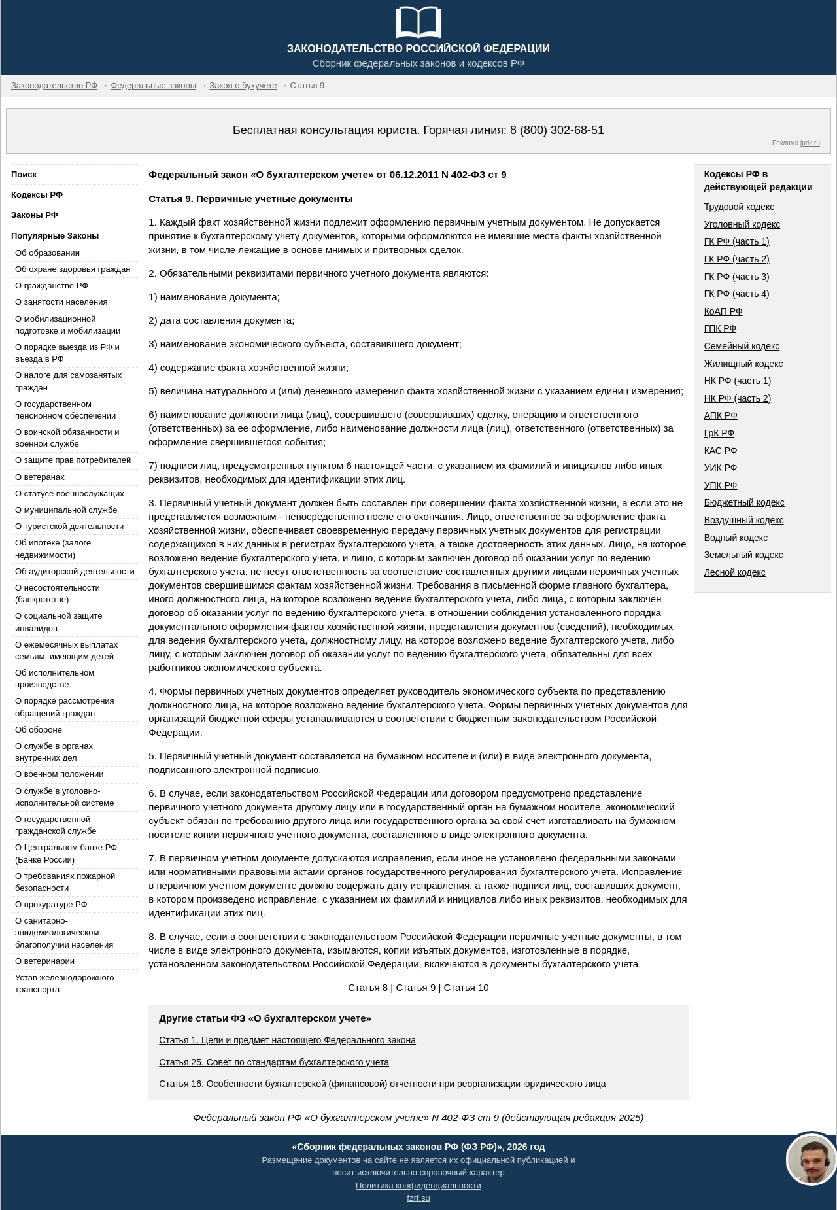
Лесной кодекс (735, 572)
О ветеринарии (45, 961)
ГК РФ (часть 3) (737, 276)
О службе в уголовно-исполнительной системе (64, 797)
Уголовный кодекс (742, 224)
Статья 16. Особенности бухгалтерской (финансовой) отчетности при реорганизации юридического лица (382, 1084)
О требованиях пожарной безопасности (65, 882)
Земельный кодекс (743, 554)
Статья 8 (368, 987)
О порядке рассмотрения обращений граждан (64, 706)
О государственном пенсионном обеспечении (65, 410)
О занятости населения (61, 302)
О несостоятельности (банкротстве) (57, 593)
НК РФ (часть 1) (738, 380)
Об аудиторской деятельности (75, 571)
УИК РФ (721, 467)
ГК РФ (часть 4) (737, 293)
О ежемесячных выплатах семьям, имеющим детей (66, 650)
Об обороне (38, 730)
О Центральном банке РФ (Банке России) (66, 853)
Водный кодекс (736, 537)
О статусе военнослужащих (69, 493)
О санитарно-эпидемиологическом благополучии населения (64, 932)
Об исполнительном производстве (54, 678)
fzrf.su (418, 1198)
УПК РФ (721, 485)
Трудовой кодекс (739, 206)
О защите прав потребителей (73, 460)
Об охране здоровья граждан (72, 269)
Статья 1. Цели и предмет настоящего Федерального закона (287, 1040)
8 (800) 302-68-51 (557, 130)
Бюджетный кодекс (744, 502)
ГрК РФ (719, 433)
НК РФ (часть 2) (738, 398)
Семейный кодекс (742, 346)
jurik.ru (810, 143)
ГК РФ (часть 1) (737, 241)
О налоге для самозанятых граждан (68, 381)
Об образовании (47, 253)
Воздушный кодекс (744, 520)
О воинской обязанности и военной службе (67, 438)
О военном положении (59, 774)
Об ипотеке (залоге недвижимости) (53, 548)
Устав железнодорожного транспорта (64, 983)
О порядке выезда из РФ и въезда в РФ (67, 353)
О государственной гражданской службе (55, 825)
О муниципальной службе (66, 510)
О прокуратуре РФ (51, 904)
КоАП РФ (723, 311)
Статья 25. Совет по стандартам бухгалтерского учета (274, 1062)
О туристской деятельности (69, 526)
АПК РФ (721, 415)
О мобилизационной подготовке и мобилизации (67, 325)
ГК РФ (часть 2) (737, 259)
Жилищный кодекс (743, 363)
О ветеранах (40, 477)
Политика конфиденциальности (418, 1185)
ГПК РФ (720, 328)
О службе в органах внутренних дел (54, 752)
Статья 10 (465, 987)
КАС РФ (721, 450)
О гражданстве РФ (51, 285)
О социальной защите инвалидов (58, 621)
